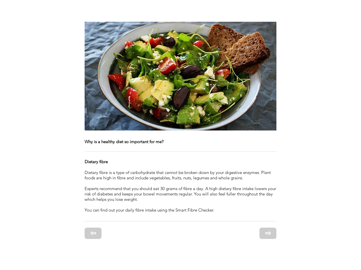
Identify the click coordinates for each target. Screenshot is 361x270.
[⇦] (93, 233)
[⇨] (267, 233)
